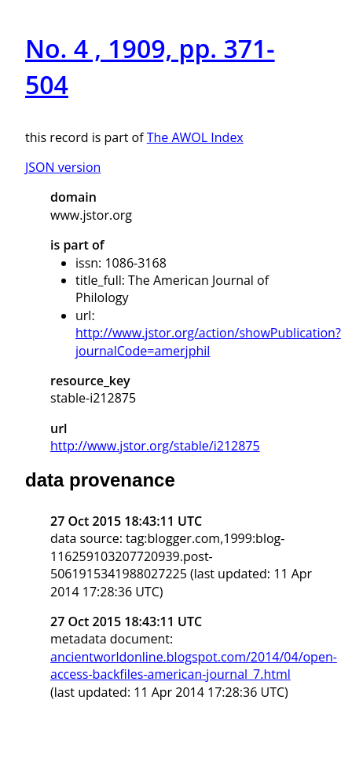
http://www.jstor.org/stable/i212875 (155, 445)
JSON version (63, 167)
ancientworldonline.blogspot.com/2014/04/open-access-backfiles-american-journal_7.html (193, 665)
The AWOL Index (195, 137)
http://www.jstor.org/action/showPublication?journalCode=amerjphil (208, 341)
